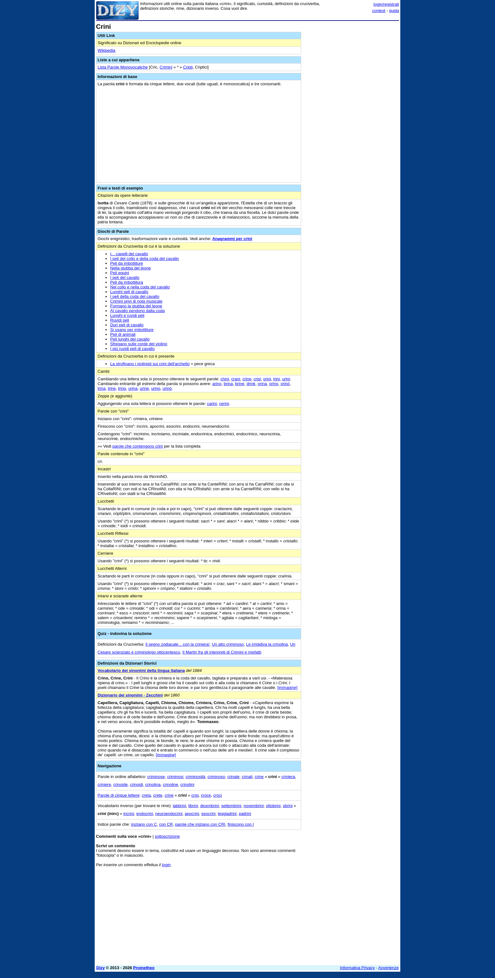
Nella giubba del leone (130, 268)
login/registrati (386, 4)
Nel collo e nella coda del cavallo (140, 287)
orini (267, 379)
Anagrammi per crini (232, 238)
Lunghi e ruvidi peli (127, 315)
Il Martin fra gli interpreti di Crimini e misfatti (221, 652)
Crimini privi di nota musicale (136, 301)
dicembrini (209, 805)
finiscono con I (241, 824)
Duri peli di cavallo (127, 325)
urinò (167, 388)
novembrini (253, 805)
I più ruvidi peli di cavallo (132, 348)
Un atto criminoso (228, 644)
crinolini (187, 784)
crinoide (120, 784)
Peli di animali (122, 334)
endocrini (144, 813)
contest (378, 10)
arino (216, 383)
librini (193, 805)
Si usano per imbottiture (131, 329)
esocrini (208, 813)
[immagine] (287, 687)
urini (286, 379)
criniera (288, 776)
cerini (224, 403)
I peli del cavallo (125, 277)
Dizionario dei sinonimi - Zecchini (130, 695)
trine (112, 388)
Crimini (166, 67)
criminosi (175, 776)
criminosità (195, 776)
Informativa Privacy (357, 967)
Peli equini (119, 272)
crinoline (170, 784)
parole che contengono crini (137, 446)
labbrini (179, 805)
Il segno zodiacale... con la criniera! (178, 644)
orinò (285, 383)
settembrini (231, 805)
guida (394, 10)
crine (246, 379)
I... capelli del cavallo (129, 253)
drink (251, 383)
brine (239, 383)
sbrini (288, 805)
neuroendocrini (168, 813)
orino (273, 383)
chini (225, 379)
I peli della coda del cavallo (134, 296)
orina (262, 383)
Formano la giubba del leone (136, 306)
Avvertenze (388, 967)
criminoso (216, 776)
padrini (245, 813)
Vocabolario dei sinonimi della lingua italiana (141, 670)
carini (212, 403)
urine (144, 388)
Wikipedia (106, 50)
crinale (233, 776)
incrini (128, 813)
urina (133, 388)
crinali (247, 776)
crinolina (152, 784)
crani (235, 379)
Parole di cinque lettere (119, 795)
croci (217, 795)
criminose (156, 776)
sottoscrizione (167, 836)
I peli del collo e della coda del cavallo (144, 258)
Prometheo (144, 967)
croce (206, 795)
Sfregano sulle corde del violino (138, 343)
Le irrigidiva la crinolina (267, 644)
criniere (104, 784)
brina (228, 383)
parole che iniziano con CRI (200, 824)
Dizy (100, 967)
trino (122, 388)
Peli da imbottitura (126, 282)
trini (276, 379)
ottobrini (273, 805)
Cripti (188, 67)
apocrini (192, 813)
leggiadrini (227, 813)
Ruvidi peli (119, 320)
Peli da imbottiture (126, 263)
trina (101, 388)
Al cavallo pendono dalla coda (137, 310)
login (166, 864)
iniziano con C (144, 824)
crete (157, 795)
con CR (166, 824)
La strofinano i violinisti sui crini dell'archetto (150, 363)
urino (155, 388)
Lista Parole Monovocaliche (123, 67)
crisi (257, 379)
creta (146, 795)
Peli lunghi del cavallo (130, 339)
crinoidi (136, 784)
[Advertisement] (351, 118)
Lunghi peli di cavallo (129, 291)
